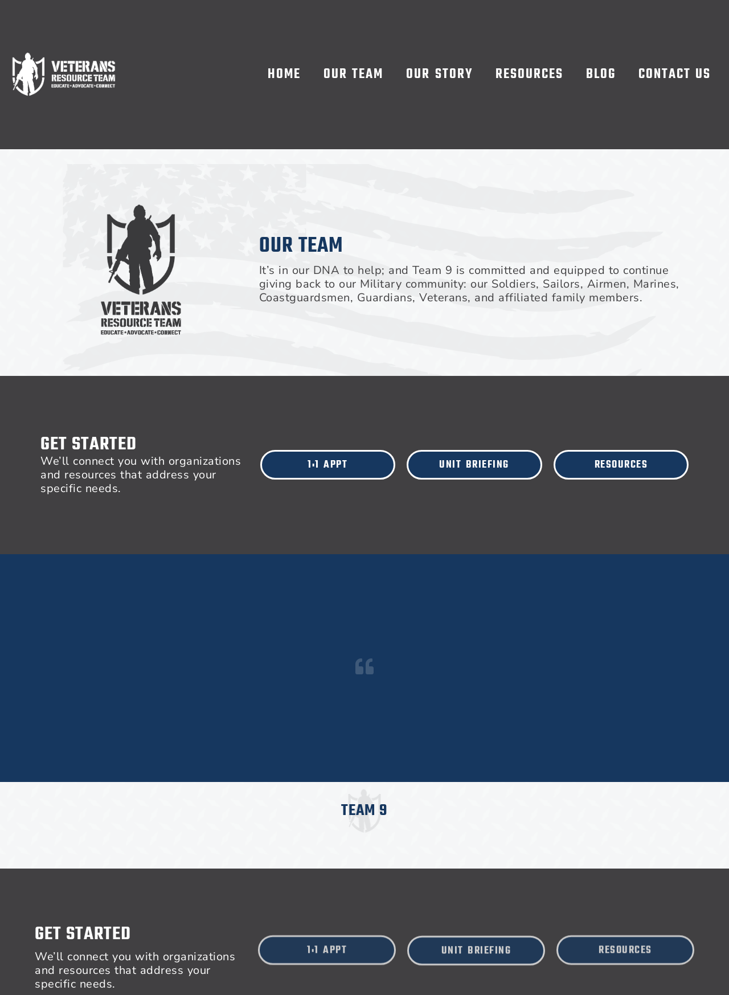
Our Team (353, 74)
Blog (601, 74)
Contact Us (674, 74)
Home (284, 74)
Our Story (439, 74)
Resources (529, 74)
